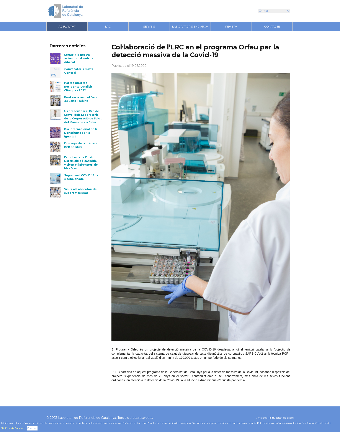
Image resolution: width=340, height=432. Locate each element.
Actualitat (67, 26)
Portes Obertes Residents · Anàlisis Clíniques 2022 (78, 86)
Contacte (272, 26)
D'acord (32, 428)
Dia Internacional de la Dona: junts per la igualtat (81, 132)
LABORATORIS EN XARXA (190, 26)
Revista (231, 26)
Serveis (149, 26)
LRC (108, 26)
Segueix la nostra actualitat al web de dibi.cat (78, 58)
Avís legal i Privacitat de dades (275, 417)
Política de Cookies (12, 428)
